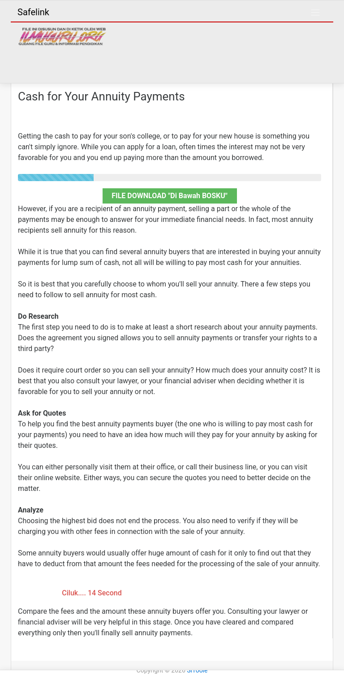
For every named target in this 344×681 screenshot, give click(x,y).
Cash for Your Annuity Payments (101, 96)
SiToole (197, 670)
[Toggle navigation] (315, 13)
